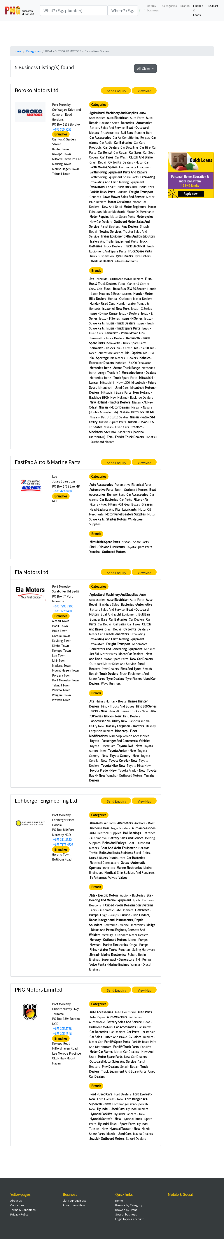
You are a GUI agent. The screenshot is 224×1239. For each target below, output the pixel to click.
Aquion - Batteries (132, 895)
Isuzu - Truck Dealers (120, 323)
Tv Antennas (98, 877)
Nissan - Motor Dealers (114, 407)
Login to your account (129, 1219)
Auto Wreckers (117, 1017)
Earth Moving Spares (103, 167)
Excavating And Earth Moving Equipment (116, 182)
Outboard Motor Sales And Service (112, 664)
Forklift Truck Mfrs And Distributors (130, 187)
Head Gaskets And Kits (105, 509)
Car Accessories (100, 137)
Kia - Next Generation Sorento (122, 350)
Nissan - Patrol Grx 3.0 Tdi (136, 412)
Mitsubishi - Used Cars (113, 387)
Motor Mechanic (114, 212)
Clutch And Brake (141, 157)
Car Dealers (111, 147)
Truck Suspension (101, 256)
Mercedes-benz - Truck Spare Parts (113, 378)
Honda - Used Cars (102, 303)
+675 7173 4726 (63, 845)
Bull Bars (127, 133)
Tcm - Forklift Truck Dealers (125, 437)
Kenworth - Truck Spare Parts (126, 343)
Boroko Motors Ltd (36, 90)
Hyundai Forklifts (100, 1114)
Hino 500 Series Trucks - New (128, 711)
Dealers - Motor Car (135, 162)
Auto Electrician (117, 118)
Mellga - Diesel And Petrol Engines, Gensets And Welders (122, 930)
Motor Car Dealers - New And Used (117, 204)
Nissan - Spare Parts (112, 422)
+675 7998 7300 (63, 606)
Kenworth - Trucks (102, 348)
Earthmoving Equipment (135, 167)
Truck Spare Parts (140, 251)
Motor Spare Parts (122, 216)
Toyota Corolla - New (123, 760)
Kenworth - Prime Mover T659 (125, 333)
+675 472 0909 (62, 491)
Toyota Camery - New (124, 756)
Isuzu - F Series (109, 318)
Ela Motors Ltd (31, 572)
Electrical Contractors (104, 863)
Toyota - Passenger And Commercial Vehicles (119, 741)
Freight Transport (141, 192)
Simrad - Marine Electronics (107, 955)
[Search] (74, 10)
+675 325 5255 (62, 129)
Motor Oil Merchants (140, 212)
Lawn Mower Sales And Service (124, 197)
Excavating (147, 177)
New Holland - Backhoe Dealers (131, 397)
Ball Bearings (132, 833)
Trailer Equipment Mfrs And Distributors (128, 236)
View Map (145, 91)
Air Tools (110, 823)
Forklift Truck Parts (102, 192)
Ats (91, 279)
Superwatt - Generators (118, 959)
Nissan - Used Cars (116, 427)
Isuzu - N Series (132, 318)
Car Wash (121, 157)
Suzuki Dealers (136, 1138)
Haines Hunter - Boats (111, 701)
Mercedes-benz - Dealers (139, 373)
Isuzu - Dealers (129, 313)
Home (17, 51)
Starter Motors (116, 519)
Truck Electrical (134, 246)
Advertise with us (74, 1205)
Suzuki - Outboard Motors (106, 1138)
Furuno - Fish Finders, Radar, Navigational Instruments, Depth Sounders (119, 920)
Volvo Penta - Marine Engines (109, 964)
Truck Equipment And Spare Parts (121, 248)
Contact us (17, 1205)
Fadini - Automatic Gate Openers (111, 910)
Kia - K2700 (141, 348)
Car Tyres (106, 157)
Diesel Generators (116, 634)
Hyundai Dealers (137, 1109)
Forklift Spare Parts (117, 1042)
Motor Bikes (108, 654)
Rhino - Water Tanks (103, 949)
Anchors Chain (99, 828)
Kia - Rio (148, 353)
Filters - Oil (115, 504)
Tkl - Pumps (144, 959)
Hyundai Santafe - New (129, 1114)
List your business (74, 1201)
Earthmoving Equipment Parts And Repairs (118, 172)
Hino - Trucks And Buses (117, 706)
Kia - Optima (133, 353)
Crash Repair (98, 162)
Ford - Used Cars (100, 1094)
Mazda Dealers (143, 1134)
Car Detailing (129, 147)
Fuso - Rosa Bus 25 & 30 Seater (125, 289)
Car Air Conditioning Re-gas (131, 137)
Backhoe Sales (109, 123)
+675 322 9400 (62, 611)
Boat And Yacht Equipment (118, 614)
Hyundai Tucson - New (124, 1129)
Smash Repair (129, 1066)
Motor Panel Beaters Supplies (125, 514)
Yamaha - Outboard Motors (107, 552)
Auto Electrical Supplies (105, 833)
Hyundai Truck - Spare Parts (116, 1124)
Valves (112, 877)
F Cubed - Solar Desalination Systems (128, 905)
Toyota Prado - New (103, 770)
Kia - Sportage (99, 358)
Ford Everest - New (110, 1099)
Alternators (125, 823)
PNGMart (212, 6)
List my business (153, 8)
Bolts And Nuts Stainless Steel (120, 853)
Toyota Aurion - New (122, 751)
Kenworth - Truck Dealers (106, 338)
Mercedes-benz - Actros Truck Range (114, 368)
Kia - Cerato (124, 348)
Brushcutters (109, 133)
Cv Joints (114, 162)
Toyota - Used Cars (102, 746)
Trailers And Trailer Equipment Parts (113, 241)
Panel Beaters (110, 226)
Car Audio (106, 142)
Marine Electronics (129, 868)
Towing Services (110, 231)
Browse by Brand (126, 1210)
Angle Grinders (120, 828)
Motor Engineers (135, 207)
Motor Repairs (99, 216)
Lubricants (129, 509)
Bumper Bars (143, 133)
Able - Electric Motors (104, 895)
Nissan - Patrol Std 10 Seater (108, 417)
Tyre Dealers (124, 256)
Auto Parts (137, 118)
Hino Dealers (131, 716)
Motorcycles (144, 216)
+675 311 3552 (62, 839)
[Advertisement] (116, 33)
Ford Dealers (122, 1094)
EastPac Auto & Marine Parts (47, 462)
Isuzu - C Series (141, 308)
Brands (185, 6)
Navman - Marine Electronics (108, 945)
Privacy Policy (19, 1214)
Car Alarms (144, 1027)
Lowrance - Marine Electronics (124, 925)
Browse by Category (128, 1205)
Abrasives (96, 823)
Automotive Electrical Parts (133, 485)
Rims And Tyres (130, 669)
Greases (147, 504)
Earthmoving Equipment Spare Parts (114, 177)
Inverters (108, 868)
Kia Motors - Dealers (124, 358)
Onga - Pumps (139, 945)
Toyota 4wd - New (129, 746)
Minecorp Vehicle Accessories (129, 736)
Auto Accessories (101, 485)
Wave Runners (111, 683)
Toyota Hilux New (113, 766)
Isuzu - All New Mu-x (116, 308)
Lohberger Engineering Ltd (46, 800)
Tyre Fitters (142, 256)
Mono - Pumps (138, 940)
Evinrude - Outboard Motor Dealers (119, 279)
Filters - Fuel (98, 504)
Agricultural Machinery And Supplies (113, 113)
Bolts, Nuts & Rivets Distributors (120, 855)
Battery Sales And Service (107, 128)
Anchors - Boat (144, 823)
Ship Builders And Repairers (136, 872)
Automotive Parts (101, 490)
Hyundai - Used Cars (110, 1109)
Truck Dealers (113, 246)
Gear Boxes (132, 504)
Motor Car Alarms (119, 202)
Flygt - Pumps (109, 915)
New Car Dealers (100, 222)
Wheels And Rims (126, 261)
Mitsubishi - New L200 (115, 382)
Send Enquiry (116, 91)
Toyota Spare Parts (139, 547)
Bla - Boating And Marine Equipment (121, 897)
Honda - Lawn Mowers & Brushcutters (122, 291)
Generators (139, 644)
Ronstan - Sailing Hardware (136, 949)
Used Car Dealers (101, 261)
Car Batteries (123, 142)
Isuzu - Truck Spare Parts (123, 328)
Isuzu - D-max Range (103, 313)
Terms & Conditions (23, 1210)
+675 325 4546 (62, 1034)
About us (16, 1201)
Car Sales (135, 152)
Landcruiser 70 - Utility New (108, 721)
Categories (169, 6)
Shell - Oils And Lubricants (107, 547)
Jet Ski (94, 654)
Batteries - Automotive (136, 123)
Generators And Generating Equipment (115, 649)
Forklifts (122, 192)
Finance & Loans (198, 10)
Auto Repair (97, 1017)
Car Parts (125, 499)
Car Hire (145, 147)
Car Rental (105, 152)
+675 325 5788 (62, 1028)
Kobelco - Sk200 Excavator (133, 363)
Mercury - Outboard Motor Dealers (125, 935)
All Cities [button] (144, 68)
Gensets (95, 197)
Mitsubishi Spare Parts (116, 392)
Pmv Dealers (129, 226)
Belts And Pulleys (114, 843)
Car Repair (121, 152)
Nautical (110, 872)
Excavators (97, 187)
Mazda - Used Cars (118, 1134)
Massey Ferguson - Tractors (125, 726)
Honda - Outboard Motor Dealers (130, 299)
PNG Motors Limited (38, 989)
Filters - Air (140, 499)
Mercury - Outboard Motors (108, 940)
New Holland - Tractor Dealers (109, 402)
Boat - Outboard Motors (131, 490)
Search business (126, 1214)
